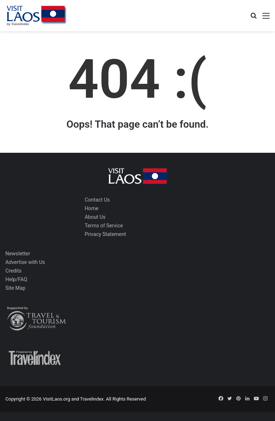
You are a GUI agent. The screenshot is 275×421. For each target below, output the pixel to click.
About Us (95, 217)
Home (91, 208)
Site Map (15, 288)
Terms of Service (104, 225)
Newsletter (17, 253)
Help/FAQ (16, 279)
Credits (13, 271)
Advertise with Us (25, 262)
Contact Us (97, 200)
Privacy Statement (105, 234)
